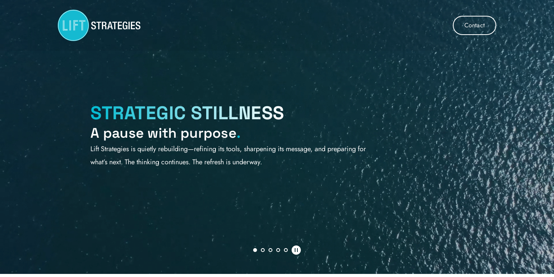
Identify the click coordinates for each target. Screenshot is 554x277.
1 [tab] (255, 250)
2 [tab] (263, 250)
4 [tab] (278, 250)
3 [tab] (270, 250)
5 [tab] (286, 250)
